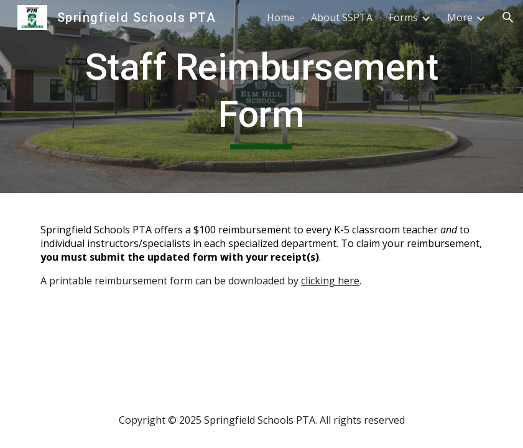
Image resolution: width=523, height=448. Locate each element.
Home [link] (281, 17)
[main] (261, 96)
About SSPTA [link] (342, 17)
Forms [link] (403, 17)
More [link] (460, 17)
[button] (508, 17)
